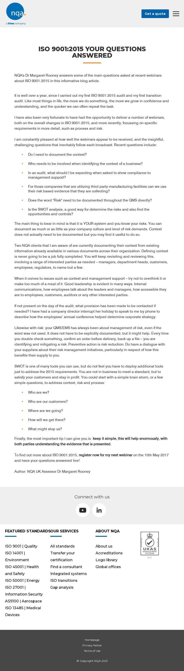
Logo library (106, 560)
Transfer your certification (62, 556)
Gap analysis (62, 587)
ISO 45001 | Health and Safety (22, 570)
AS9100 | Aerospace (23, 601)
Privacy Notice (92, 645)
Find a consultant (66, 567)
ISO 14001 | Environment (17, 556)
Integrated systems (68, 574)
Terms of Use (92, 650)
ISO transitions (63, 580)
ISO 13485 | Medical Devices (23, 611)
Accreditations (109, 553)
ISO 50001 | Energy (22, 580)
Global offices (108, 567)
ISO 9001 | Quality (21, 546)
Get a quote (155, 14)
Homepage (92, 639)
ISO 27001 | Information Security (24, 590)
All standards (62, 546)
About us (104, 546)
